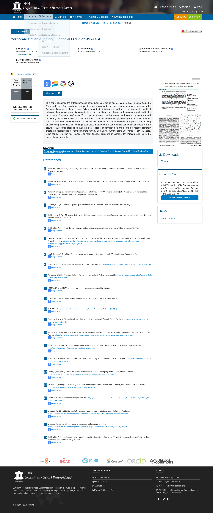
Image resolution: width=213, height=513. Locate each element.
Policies (48, 16)
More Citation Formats (179, 198)
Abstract (53, 93)
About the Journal (102, 477)
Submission (192, 16)
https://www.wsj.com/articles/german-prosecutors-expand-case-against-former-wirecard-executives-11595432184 (94, 335)
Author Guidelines (102, 16)
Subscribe (172, 16)
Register (185, 6)
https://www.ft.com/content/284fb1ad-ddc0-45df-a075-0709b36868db (127, 264)
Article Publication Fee (104, 490)
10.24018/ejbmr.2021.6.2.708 (25, 74)
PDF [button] (165, 161)
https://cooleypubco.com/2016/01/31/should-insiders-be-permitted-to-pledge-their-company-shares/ (82, 374)
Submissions (100, 486)
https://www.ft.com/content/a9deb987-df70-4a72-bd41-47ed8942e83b (72, 387)
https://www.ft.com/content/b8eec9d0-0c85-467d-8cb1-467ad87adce (71, 348)
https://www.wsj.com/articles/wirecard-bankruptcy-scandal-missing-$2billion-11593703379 (86, 309)
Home (17, 16)
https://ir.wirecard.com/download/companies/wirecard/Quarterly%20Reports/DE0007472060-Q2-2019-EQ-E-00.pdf (87, 427)
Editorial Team (101, 482)
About (32, 16)
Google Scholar (56, 174)
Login (198, 6)
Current (64, 16)
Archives (80, 16)
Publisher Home (165, 6)
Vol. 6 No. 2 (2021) (112, 23)
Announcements (127, 16)
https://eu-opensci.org (176, 486)
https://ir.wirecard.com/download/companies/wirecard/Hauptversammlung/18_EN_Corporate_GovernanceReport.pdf (88, 414)
